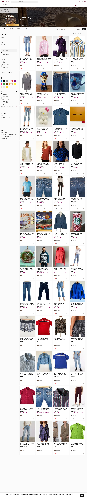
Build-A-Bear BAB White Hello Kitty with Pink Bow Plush (43, 129)
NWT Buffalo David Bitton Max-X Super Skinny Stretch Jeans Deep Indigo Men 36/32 (42, 304)
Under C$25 (4, 94)
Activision (4, 56)
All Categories (4, 36)
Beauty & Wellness (40, 5)
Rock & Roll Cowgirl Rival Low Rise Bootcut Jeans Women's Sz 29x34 (43, 409)
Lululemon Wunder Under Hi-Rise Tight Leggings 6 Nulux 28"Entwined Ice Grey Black (77, 339)
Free (2, 115)
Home (23, 5)
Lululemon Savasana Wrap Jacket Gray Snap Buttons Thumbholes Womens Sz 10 (26, 94)
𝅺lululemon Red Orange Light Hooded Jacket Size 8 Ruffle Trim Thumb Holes (60, 269)
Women (12, 5)
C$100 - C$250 (5, 99)
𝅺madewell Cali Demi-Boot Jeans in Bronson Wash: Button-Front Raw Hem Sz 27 (60, 304)
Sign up (84, 1)
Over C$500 (4, 102)
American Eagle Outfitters (7, 66)
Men (16, 5)
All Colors (4, 78)
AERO (3, 59)
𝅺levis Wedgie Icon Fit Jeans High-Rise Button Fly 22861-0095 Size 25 (26, 59)
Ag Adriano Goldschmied (7, 61)
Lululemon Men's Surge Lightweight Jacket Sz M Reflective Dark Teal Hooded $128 (43, 269)
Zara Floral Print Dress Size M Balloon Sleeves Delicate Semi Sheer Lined (60, 444)
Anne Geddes (4, 67)
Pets (34, 5)
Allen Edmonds (5, 64)
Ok (82, 495)
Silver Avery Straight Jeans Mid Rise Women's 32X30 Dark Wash (77, 199)
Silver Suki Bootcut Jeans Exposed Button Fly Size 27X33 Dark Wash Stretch (60, 94)
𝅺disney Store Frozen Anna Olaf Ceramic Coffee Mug (77, 94)
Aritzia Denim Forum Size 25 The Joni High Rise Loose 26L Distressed (77, 374)
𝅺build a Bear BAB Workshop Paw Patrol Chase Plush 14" (43, 94)
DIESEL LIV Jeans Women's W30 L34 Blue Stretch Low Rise (27, 304)
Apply (16, 106)
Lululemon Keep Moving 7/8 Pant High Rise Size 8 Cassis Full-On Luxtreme (77, 409)
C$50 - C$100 (4, 98)
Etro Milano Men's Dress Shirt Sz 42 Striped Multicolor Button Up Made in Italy (60, 409)
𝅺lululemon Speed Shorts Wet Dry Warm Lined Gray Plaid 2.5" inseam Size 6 (26, 339)
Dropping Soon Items (6, 136)
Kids (20, 5)
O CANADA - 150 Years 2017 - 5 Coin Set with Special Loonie (42, 234)
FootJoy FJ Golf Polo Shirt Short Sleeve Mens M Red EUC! (42, 339)
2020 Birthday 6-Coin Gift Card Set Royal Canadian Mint (27, 234)
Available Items (5, 132)
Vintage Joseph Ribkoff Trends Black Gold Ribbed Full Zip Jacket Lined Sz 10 (60, 339)
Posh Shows (58, 5)
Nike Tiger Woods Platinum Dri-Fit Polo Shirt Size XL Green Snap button (77, 444)
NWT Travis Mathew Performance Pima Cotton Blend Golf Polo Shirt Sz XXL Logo (59, 129)
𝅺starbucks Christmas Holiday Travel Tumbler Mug (77, 234)
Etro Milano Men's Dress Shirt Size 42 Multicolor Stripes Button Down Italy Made (77, 59)
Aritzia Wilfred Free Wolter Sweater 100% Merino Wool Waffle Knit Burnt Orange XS (43, 164)
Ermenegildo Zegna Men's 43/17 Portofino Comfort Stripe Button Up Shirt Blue (27, 374)
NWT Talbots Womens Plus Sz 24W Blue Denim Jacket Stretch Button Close (59, 234)
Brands (47, 5)
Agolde (3, 62)
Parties (52, 5)
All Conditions (4, 123)
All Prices (3, 93)
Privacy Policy (62, 496)
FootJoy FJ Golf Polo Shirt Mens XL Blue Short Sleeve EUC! (60, 374)
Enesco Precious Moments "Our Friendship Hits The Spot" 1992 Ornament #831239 (27, 269)
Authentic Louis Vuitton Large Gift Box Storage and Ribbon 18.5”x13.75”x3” (77, 129)
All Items (3, 113)
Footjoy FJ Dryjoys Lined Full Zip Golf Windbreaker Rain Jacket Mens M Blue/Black (77, 304)
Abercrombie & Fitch (6, 54)
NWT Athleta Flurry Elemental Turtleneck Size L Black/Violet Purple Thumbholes (58, 59)
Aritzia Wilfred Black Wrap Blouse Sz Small (76, 164)
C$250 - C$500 (5, 101)
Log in (80, 1)
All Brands (4, 52)
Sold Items (4, 138)
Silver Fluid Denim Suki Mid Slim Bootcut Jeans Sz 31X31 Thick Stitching (43, 199)
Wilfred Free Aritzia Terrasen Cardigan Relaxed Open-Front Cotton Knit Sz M (26, 164)
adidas (3, 57)
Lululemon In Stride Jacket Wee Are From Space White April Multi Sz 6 (44, 59)
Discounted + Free (5, 117)
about (78, 29)
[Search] (25, 2)
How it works (71, 5)
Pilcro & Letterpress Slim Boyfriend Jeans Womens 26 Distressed (77, 269)
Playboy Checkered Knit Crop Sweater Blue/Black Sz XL (60, 164)
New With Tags (5, 125)
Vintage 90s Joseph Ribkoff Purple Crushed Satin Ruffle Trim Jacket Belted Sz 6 (43, 444)
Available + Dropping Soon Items (8, 134)
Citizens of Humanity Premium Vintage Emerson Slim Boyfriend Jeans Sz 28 (26, 129)
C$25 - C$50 (4, 96)
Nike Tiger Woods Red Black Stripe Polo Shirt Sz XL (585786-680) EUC (26, 409)
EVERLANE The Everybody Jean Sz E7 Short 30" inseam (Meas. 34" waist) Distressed (25, 444)
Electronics (28, 5)
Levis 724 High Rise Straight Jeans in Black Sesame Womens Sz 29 (60, 199)
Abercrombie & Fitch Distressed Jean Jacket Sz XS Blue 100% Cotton (44, 374)
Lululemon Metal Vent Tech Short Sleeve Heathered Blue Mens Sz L (26, 199)
